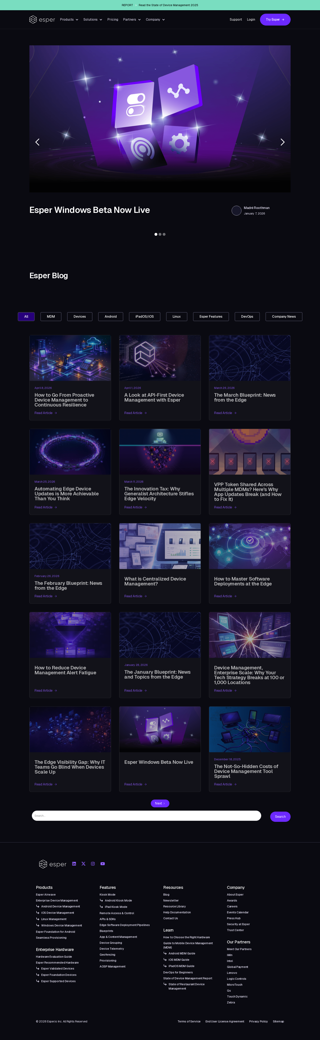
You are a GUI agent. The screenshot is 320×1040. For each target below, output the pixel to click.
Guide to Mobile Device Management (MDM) (188, 945)
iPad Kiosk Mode (116, 907)
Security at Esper (238, 924)
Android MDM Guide (182, 953)
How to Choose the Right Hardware (186, 937)
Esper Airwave (46, 894)
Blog (166, 894)
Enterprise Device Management (57, 900)
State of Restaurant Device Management (187, 986)
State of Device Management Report (187, 978)
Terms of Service (189, 1021)
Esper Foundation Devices (58, 975)
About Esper (235, 894)
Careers (232, 906)
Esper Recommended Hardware (57, 962)
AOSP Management (113, 966)
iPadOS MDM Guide (181, 966)
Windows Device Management (61, 925)
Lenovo (232, 973)
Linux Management (54, 919)
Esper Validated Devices (57, 968)
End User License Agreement (225, 1021)
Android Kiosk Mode (118, 900)
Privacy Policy (258, 1021)
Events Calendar (238, 912)
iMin (229, 955)
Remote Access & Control (117, 913)
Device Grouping (111, 943)
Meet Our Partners (239, 949)
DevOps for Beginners (178, 972)
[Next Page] (160, 803)
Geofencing (107, 954)
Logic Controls (236, 979)
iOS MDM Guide (179, 960)
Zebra (231, 1002)
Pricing (112, 19)
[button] (69, 19)
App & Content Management (118, 937)
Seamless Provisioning (51, 937)
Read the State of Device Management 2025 (168, 6)
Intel (230, 961)
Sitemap (278, 1021)
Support (236, 19)
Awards (232, 900)
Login (251, 19)
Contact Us (170, 918)
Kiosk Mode (108, 894)
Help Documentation (177, 912)
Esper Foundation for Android (55, 932)
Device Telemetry (112, 949)
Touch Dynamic (237, 996)
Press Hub (233, 918)
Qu (229, 990)
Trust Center (235, 930)
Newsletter (171, 900)
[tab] (26, 316)
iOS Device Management (57, 913)
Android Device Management (60, 906)
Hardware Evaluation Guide (54, 956)
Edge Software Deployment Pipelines (125, 925)
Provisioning (108, 960)
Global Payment (237, 967)
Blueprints (106, 931)
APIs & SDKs (108, 919)
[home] (42, 19)
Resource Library (174, 906)
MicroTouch (234, 984)
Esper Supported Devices (58, 981)
